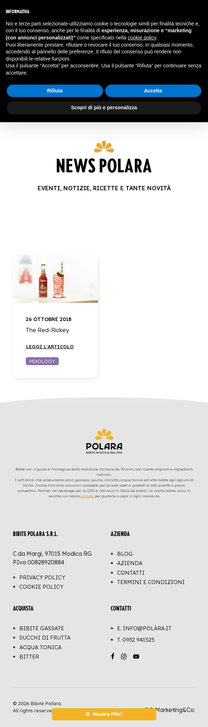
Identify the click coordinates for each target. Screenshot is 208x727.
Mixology (42, 361)
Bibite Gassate (41, 628)
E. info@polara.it (144, 628)
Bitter (29, 656)
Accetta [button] (153, 91)
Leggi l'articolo (50, 346)
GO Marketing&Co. (169, 709)
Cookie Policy (41, 586)
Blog (125, 553)
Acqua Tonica (40, 647)
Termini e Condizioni (151, 582)
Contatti (131, 572)
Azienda (129, 563)
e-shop (87, 496)
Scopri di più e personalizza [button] (104, 107)
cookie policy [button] (142, 37)
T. (136, 639)
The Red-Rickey (47, 330)
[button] (55, 278)
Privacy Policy (42, 577)
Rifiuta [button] (55, 91)
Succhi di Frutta (45, 637)
